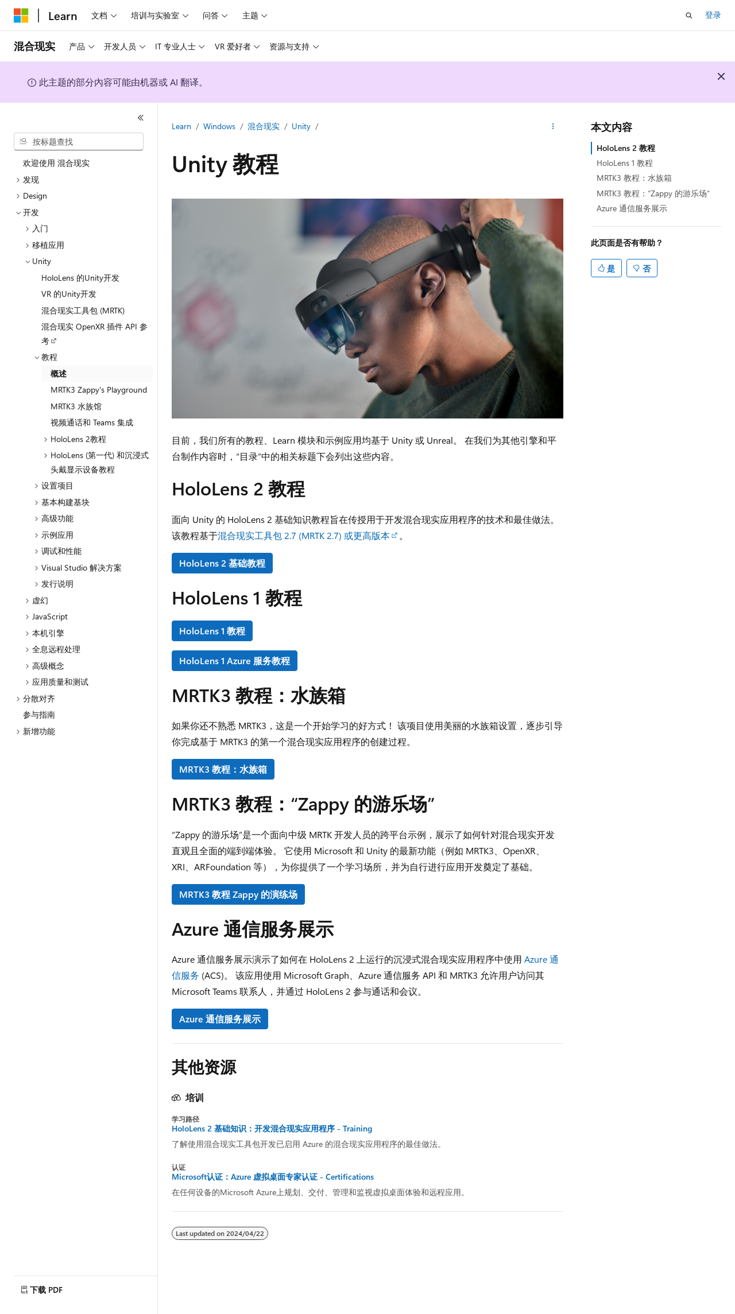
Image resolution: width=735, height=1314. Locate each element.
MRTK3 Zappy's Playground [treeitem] (99, 389)
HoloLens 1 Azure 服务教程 (234, 660)
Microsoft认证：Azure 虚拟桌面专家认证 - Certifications (273, 1177)
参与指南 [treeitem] (39, 714)
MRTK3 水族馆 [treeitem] (76, 406)
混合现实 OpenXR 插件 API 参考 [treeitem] (94, 333)
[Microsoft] (21, 15)
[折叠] (141, 117)
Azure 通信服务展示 (220, 1019)
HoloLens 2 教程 (626, 147)
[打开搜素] (689, 15)
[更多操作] (553, 127)
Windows (219, 126)
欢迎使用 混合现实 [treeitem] (56, 162)
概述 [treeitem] (59, 373)
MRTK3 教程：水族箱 (223, 769)
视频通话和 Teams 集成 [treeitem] (92, 422)
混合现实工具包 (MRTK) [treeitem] (83, 310)
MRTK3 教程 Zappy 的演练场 (238, 894)
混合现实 (263, 126)
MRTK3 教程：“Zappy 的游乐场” (653, 193)
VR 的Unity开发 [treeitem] (68, 293)
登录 (713, 14)
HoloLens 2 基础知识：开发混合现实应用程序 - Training (272, 1128)
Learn (181, 126)
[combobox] (79, 142)
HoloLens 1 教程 (212, 631)
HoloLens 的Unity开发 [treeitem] (80, 277)
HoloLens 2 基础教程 (222, 563)
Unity (301, 126)
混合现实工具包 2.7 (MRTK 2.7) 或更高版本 (304, 535)
